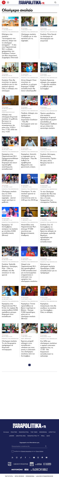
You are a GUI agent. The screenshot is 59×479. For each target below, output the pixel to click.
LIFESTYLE (52, 432)
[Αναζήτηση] (55, 2)
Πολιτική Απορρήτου (26, 451)
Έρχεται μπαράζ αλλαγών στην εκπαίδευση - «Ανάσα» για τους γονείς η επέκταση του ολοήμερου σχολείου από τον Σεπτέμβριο (28, 348)
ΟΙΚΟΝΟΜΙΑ (43, 432)
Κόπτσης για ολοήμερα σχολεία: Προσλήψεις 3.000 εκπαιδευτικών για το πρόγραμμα (48, 268)
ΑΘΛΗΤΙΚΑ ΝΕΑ (21, 436)
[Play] (8, 2)
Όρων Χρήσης (39, 451)
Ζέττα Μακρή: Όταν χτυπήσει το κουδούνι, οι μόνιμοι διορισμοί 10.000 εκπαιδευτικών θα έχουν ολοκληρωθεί (29, 85)
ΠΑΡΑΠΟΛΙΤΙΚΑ (24, 432)
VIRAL (43, 436)
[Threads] (38, 457)
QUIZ (48, 436)
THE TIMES (33, 432)
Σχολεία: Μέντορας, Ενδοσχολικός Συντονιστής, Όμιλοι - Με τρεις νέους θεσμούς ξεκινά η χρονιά (48, 159)
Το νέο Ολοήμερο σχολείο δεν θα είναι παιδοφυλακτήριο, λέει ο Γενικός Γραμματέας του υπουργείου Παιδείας (48, 197)
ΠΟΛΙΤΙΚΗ (26, 74)
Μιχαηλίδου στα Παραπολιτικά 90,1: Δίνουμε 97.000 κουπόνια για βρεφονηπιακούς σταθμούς (28, 230)
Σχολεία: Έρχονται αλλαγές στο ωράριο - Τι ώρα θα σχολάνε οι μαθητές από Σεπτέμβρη (48, 84)
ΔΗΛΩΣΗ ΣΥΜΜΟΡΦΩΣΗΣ (44, 476)
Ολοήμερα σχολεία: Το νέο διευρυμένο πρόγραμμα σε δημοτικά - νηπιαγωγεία (9, 345)
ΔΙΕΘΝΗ (11, 436)
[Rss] (12, 458)
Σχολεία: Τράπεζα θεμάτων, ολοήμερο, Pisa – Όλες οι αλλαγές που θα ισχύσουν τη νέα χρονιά (10, 269)
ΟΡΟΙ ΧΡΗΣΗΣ (19, 476)
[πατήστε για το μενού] (4, 2)
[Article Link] (10, 21)
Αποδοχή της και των (27, 451)
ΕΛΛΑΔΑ (5, 28)
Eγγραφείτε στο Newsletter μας (29, 442)
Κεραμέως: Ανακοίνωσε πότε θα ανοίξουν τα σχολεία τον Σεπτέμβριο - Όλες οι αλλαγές (48, 308)
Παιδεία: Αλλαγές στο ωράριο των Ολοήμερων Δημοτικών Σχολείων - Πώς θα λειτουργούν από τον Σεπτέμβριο (29, 119)
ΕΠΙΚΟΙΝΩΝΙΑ (30, 476)
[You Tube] (34, 458)
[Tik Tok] (21, 458)
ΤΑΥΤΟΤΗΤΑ (9, 476)
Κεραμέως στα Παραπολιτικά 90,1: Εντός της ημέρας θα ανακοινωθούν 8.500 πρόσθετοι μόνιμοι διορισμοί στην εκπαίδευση (10, 310)
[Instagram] (17, 458)
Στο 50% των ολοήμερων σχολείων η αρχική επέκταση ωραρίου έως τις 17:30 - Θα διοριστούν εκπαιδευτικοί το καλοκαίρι (48, 348)
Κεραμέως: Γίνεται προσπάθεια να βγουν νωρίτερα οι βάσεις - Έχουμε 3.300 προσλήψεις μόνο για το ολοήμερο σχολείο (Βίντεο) (28, 311)
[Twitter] (30, 458)
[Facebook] (25, 458)
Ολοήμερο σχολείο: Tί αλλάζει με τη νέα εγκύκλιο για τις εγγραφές (29, 37)
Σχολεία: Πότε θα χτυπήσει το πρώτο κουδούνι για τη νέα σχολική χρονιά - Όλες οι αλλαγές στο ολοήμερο (9, 85)
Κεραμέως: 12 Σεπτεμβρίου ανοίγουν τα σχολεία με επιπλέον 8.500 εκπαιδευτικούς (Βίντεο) (10, 230)
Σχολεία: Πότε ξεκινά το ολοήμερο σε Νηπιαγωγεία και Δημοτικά (48, 37)
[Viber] (42, 458)
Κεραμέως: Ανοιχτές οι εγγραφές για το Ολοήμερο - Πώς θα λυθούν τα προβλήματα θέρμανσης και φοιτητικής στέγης (29, 160)
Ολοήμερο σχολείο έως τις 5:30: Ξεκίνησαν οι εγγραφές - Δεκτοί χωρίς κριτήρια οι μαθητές (9, 197)
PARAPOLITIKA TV (33, 436)
